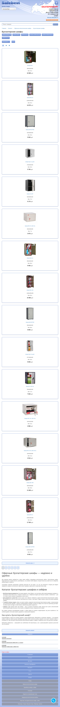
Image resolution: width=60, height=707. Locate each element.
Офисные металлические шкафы (30, 684)
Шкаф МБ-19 (30, 97)
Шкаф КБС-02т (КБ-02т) (30, 418)
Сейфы (30, 680)
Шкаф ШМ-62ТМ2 (30, 129)
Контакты (30, 657)
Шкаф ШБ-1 (30, 65)
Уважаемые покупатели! (6, 638)
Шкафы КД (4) (25, 34)
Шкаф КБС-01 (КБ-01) (30, 226)
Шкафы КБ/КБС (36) (7, 34)
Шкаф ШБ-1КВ (30, 482)
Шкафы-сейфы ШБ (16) (35, 34)
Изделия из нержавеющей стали (30, 694)
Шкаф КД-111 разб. (30, 161)
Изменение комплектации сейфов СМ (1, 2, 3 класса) (12, 642)
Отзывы (30, 677)
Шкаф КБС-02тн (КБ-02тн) (30, 450)
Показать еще (30, 563)
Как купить (30, 667)
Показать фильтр (30, 630)
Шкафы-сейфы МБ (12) (47, 34)
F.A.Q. (30, 671)
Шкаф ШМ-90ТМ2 (30, 322)
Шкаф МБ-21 (30, 514)
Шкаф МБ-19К (30, 290)
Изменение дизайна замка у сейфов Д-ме (10, 646)
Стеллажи (30, 690)
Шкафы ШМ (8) (16, 34)
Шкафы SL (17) (6, 37)
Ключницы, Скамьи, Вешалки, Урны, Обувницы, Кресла (30, 703)
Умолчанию (5, 41)
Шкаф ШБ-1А (30, 258)
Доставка (30, 661)
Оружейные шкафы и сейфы (30, 687)
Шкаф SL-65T (30, 193)
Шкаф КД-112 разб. (30, 354)
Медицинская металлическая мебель (30, 697)
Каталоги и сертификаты (30, 664)
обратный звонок (52, 19)
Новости (30, 634)
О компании (30, 654)
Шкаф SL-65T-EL (30, 386)
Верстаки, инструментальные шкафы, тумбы (30, 700)
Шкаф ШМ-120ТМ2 (30, 546)
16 (13, 41)
